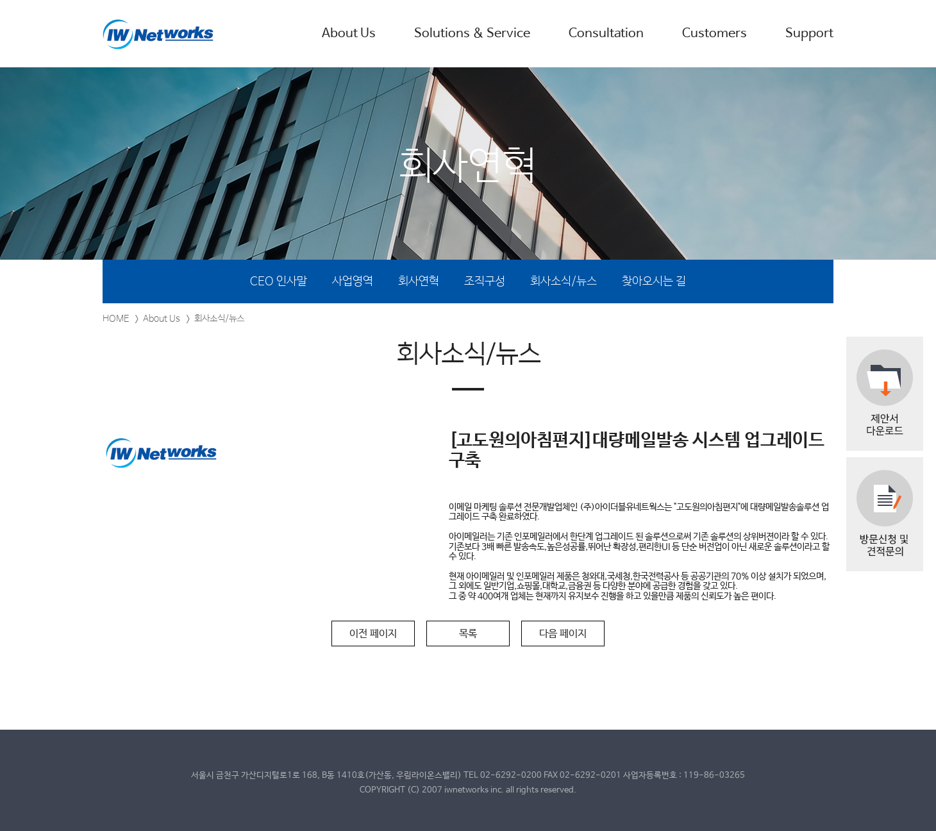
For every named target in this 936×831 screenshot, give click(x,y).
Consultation (606, 33)
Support (809, 33)
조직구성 (484, 281)
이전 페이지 (373, 634)
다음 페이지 (563, 634)
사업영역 (352, 281)
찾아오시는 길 (654, 281)
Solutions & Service (472, 33)
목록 (468, 634)
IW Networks (159, 34)
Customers (714, 33)
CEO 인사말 (278, 281)
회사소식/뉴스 (563, 281)
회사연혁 (418, 281)
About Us (349, 33)
